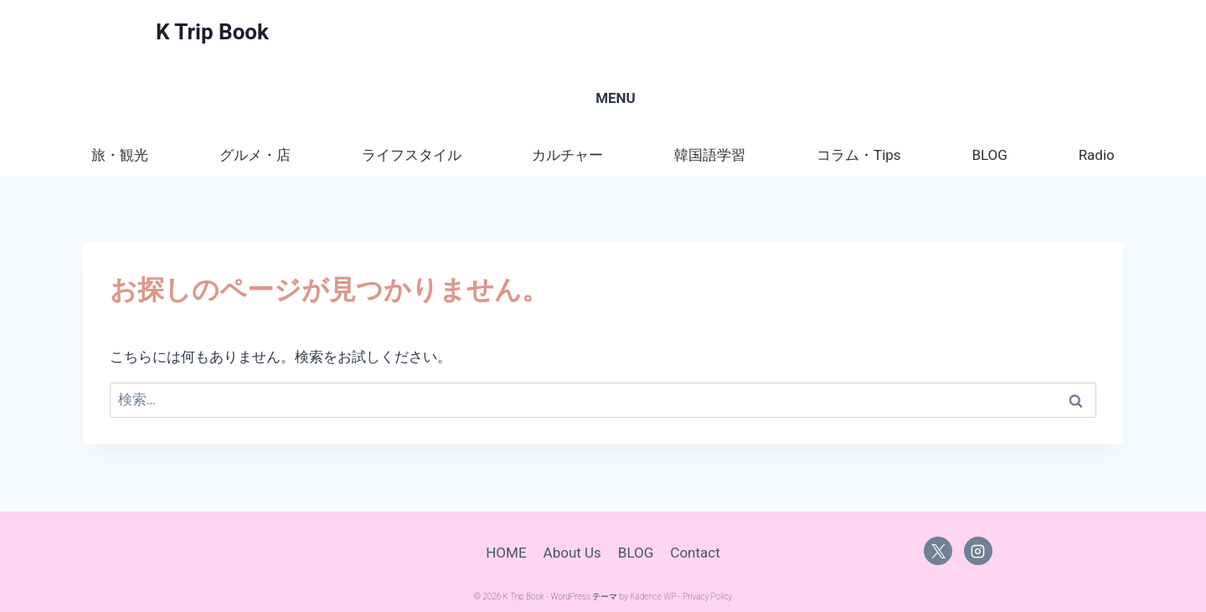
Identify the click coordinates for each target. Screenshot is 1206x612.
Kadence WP (653, 596)
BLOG (989, 155)
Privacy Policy (707, 596)
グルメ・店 (255, 155)
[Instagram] (978, 551)
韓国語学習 (709, 155)
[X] (938, 551)
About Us (572, 552)
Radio (1097, 155)
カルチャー (567, 155)
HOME (506, 552)
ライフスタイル (411, 155)
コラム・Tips (859, 155)
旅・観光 (119, 155)
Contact (694, 552)
